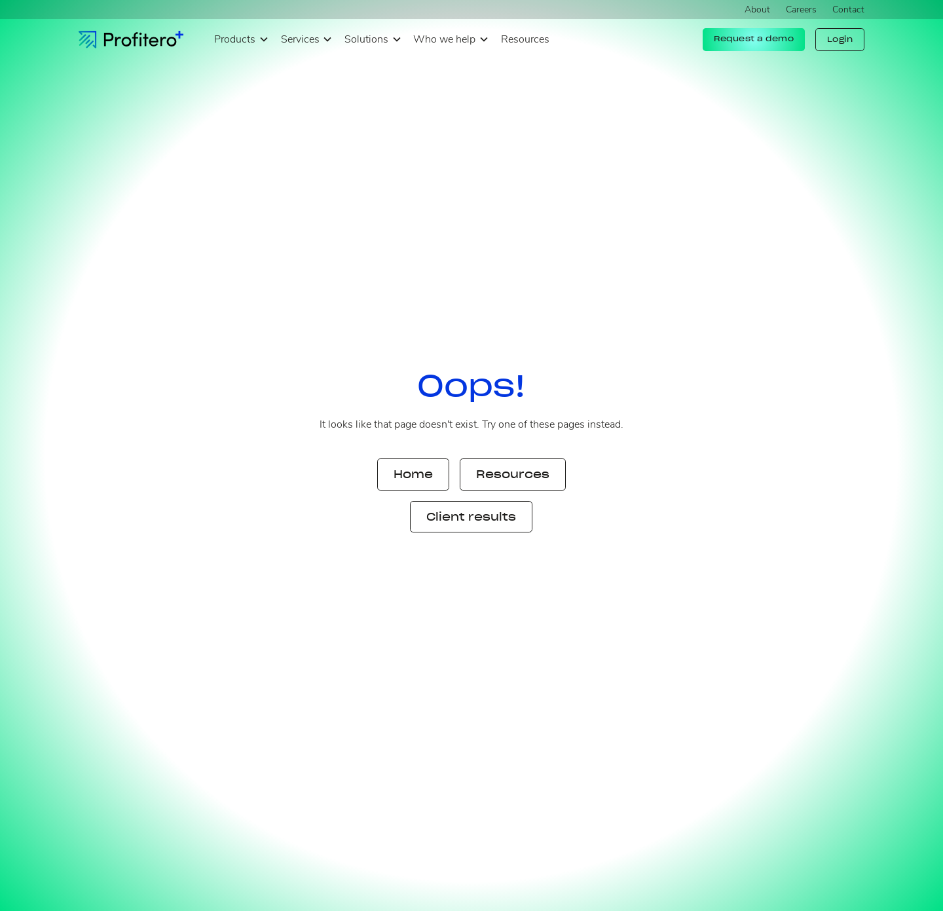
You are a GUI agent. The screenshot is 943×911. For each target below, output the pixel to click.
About (757, 9)
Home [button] (413, 474)
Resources (525, 39)
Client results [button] (471, 516)
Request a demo (754, 38)
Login (840, 39)
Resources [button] (512, 474)
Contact (848, 9)
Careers (801, 9)
